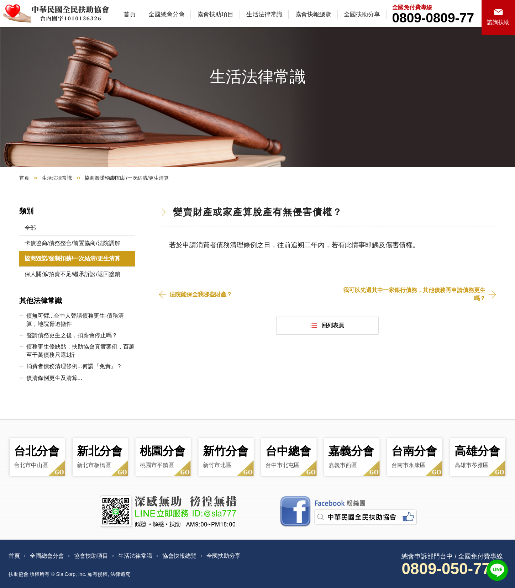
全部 (30, 228)
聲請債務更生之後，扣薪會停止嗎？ (71, 335)
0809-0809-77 (433, 18)
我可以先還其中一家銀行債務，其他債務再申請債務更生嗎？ (414, 294)
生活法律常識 (264, 14)
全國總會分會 (166, 14)
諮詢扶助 (498, 22)
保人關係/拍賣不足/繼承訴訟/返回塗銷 (72, 274)
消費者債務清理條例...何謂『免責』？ (74, 366)
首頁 (130, 14)
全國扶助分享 (362, 14)
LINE (497, 570)
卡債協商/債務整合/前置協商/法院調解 (72, 243)
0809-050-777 (450, 568)
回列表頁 (332, 325)
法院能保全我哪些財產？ (200, 294)
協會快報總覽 (313, 14)
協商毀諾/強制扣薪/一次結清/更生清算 (72, 258)
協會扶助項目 (215, 14)
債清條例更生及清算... (54, 378)
